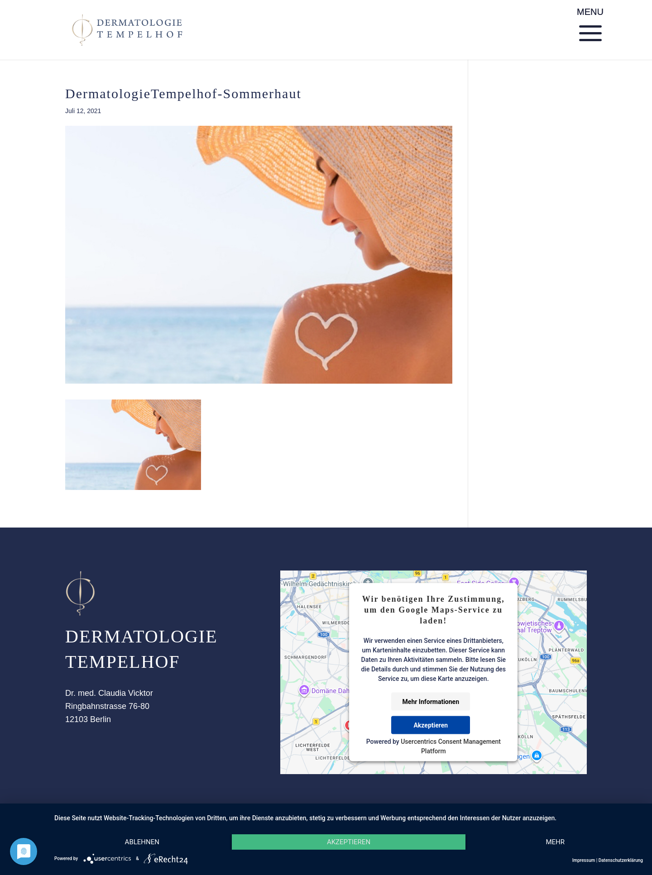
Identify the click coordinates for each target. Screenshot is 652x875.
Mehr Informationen (431, 701)
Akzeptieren (430, 725)
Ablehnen (142, 842)
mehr (555, 842)
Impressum (583, 860)
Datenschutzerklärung (621, 860)
